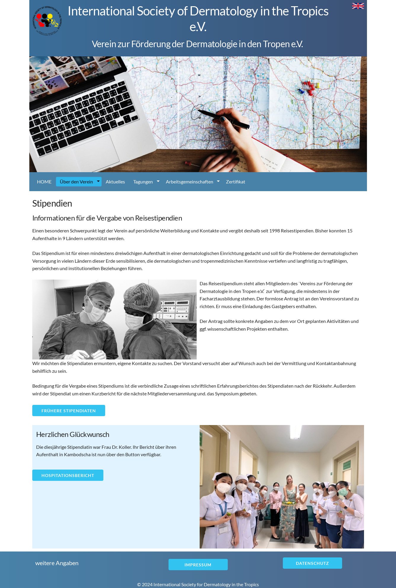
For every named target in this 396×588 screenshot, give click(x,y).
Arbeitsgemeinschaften (189, 181)
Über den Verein (76, 181)
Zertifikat (235, 181)
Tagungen (143, 181)
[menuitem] (44, 181)
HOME (44, 181)
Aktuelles (115, 181)
